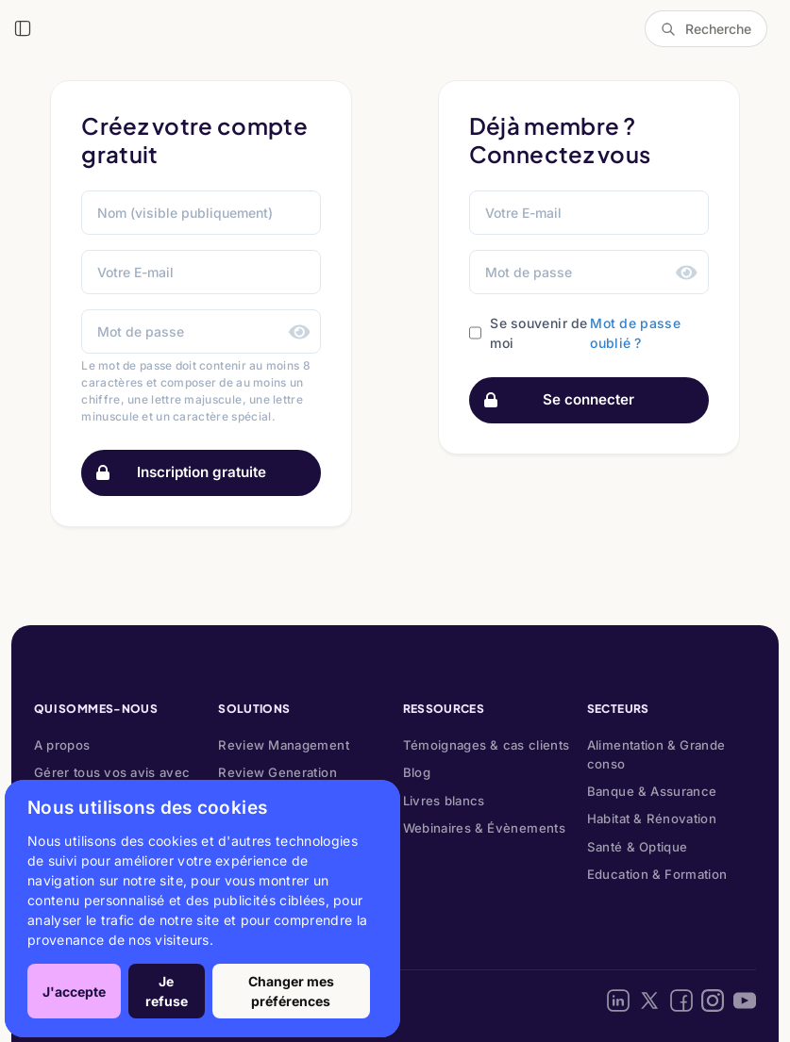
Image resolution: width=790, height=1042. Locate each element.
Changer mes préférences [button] (291, 991)
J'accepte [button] (74, 992)
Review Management (283, 745)
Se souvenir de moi (538, 333)
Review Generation (277, 772)
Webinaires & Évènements (484, 827)
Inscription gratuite (174, 473)
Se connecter (552, 400)
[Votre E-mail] (201, 272)
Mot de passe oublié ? (635, 333)
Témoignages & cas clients (486, 745)
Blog (416, 772)
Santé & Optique (637, 846)
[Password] (589, 272)
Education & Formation (657, 874)
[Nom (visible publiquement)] (201, 212)
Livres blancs (444, 800)
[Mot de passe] (201, 331)
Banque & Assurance (652, 791)
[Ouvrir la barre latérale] (22, 28)
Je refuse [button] (166, 991)
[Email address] (589, 212)
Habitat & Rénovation (651, 818)
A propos (62, 745)
